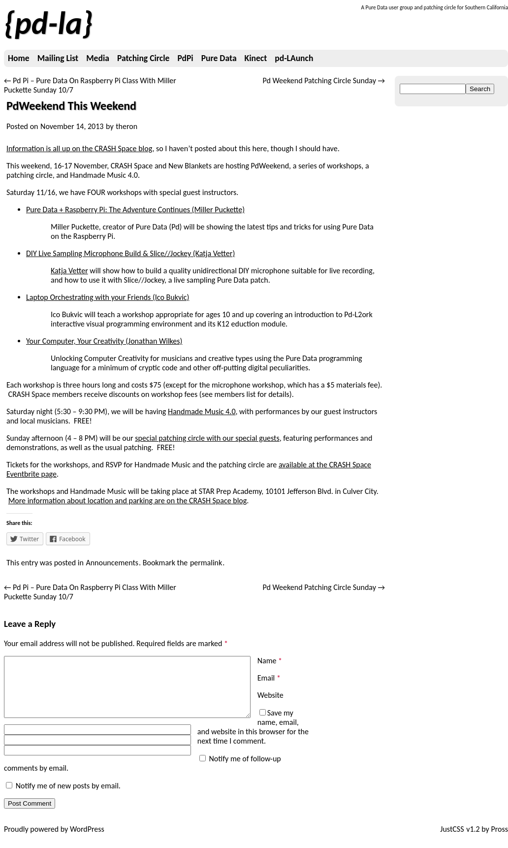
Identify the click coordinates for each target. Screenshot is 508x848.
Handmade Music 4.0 (202, 411)
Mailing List (57, 58)
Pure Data (219, 58)
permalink (206, 562)
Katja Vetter (69, 270)
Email (269, 678)
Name (269, 660)
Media (97, 58)
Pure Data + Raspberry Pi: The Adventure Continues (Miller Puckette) (135, 209)
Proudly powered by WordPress (54, 838)
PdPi (185, 58)
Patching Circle (143, 58)
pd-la (48, 23)
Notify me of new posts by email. (68, 795)
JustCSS (452, 838)
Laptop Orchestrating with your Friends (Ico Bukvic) (107, 297)
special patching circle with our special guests (207, 438)
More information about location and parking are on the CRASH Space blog (127, 500)
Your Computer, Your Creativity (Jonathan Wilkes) (104, 341)
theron (126, 126)
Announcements (112, 562)
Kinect (256, 58)
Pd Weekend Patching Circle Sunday (323, 80)
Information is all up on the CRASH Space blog (79, 148)
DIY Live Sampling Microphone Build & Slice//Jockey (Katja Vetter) (130, 253)
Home (19, 58)
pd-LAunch (294, 58)
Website (270, 695)
